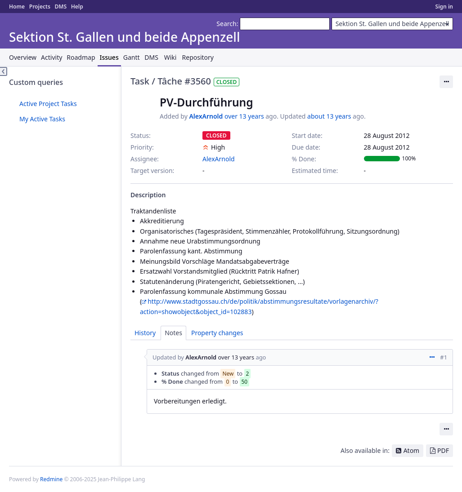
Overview (22, 57)
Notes (173, 332)
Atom (412, 450)
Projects (39, 6)
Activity (51, 57)
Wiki (170, 57)
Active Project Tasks (48, 103)
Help (77, 6)
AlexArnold (206, 116)
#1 (443, 357)
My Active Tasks (42, 119)
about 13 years (329, 116)
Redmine (51, 479)
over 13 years (244, 116)
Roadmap (81, 57)
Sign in (444, 6)
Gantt (131, 57)
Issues (109, 57)
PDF (443, 450)
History (145, 332)
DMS (60, 6)
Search (226, 23)
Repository (198, 57)
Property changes (217, 332)
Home (17, 6)
